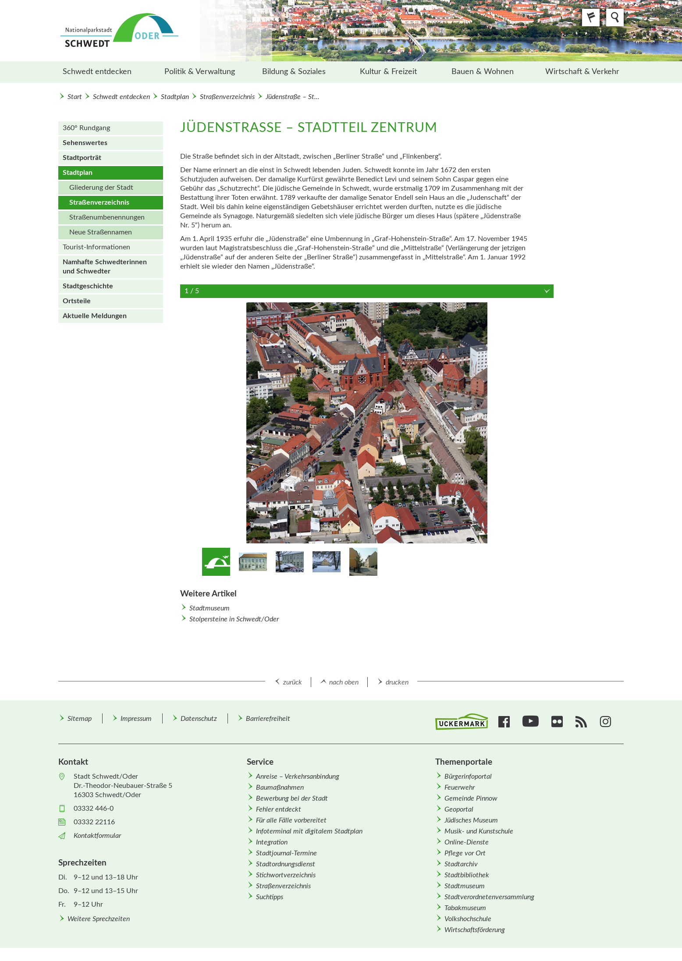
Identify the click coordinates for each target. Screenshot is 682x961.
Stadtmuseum (209, 608)
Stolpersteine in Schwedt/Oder (234, 619)
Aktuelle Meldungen (95, 315)
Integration (272, 842)
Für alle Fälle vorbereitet (291, 820)
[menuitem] (105, 72)
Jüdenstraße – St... (293, 96)
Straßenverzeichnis (227, 96)
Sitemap (79, 718)
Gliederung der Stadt (101, 187)
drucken (397, 682)
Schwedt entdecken (97, 72)
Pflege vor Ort (465, 853)
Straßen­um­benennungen (107, 217)
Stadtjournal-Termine (286, 853)
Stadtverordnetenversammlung (489, 897)
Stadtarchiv (461, 864)
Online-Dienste (466, 842)
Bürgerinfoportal (468, 776)
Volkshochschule (467, 918)
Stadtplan (175, 96)
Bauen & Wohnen (482, 72)
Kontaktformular (97, 835)
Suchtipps (269, 897)
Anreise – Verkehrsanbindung (297, 776)
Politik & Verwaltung (199, 72)
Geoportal (458, 809)
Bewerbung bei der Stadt (292, 798)
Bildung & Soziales (294, 72)
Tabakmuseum (465, 907)
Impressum (136, 718)
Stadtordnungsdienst (285, 864)
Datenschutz (199, 718)
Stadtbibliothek (466, 875)
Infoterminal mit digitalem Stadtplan (309, 831)
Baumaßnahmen (280, 787)
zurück (292, 682)
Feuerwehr (459, 787)
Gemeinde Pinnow (470, 798)
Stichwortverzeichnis (286, 875)
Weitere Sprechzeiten (98, 918)
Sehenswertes (85, 142)
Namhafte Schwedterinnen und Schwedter (105, 267)
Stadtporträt (82, 157)
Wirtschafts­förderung (474, 929)
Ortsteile (77, 301)
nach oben (344, 682)
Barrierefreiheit (268, 718)
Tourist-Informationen (96, 247)
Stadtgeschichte (88, 286)
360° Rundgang (86, 127)
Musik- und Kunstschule (478, 831)
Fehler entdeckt (278, 809)
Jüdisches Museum (471, 820)
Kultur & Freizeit (388, 72)
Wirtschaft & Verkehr (582, 72)
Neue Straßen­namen (100, 232)
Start (74, 96)
